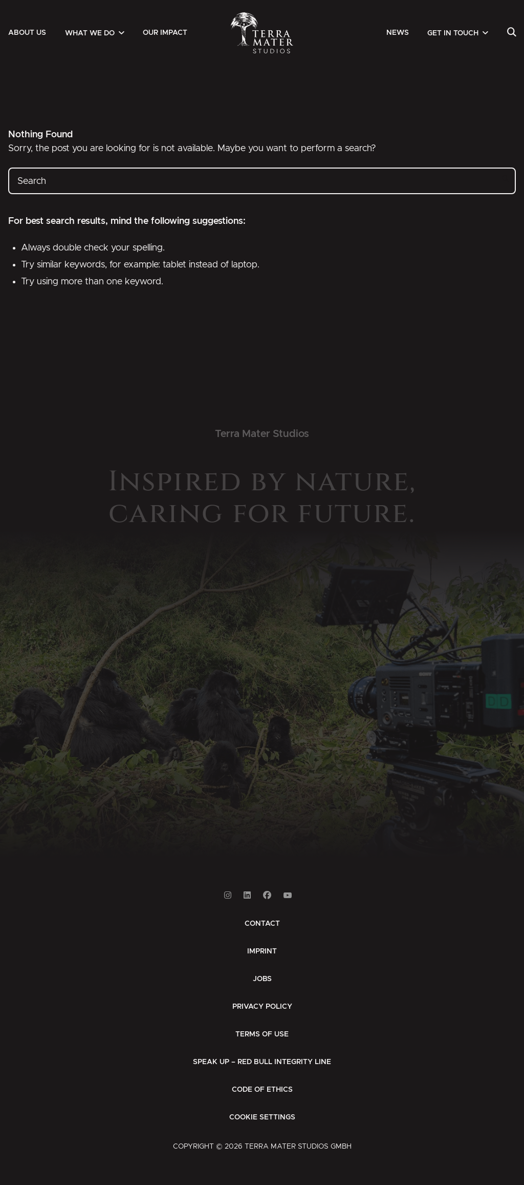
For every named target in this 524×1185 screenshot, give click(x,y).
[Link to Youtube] (287, 895)
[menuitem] (27, 32)
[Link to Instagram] (227, 895)
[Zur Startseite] (262, 32)
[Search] (511, 32)
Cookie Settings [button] (262, 1117)
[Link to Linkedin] (247, 895)
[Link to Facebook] (267, 895)
